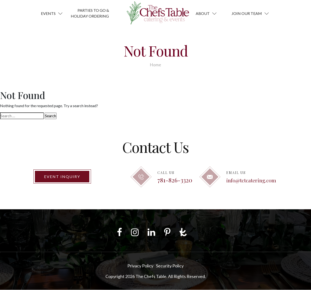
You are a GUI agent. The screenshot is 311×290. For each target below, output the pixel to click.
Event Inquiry (62, 176)
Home (155, 64)
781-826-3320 (174, 180)
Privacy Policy (140, 266)
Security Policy (170, 266)
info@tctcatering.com (251, 180)
